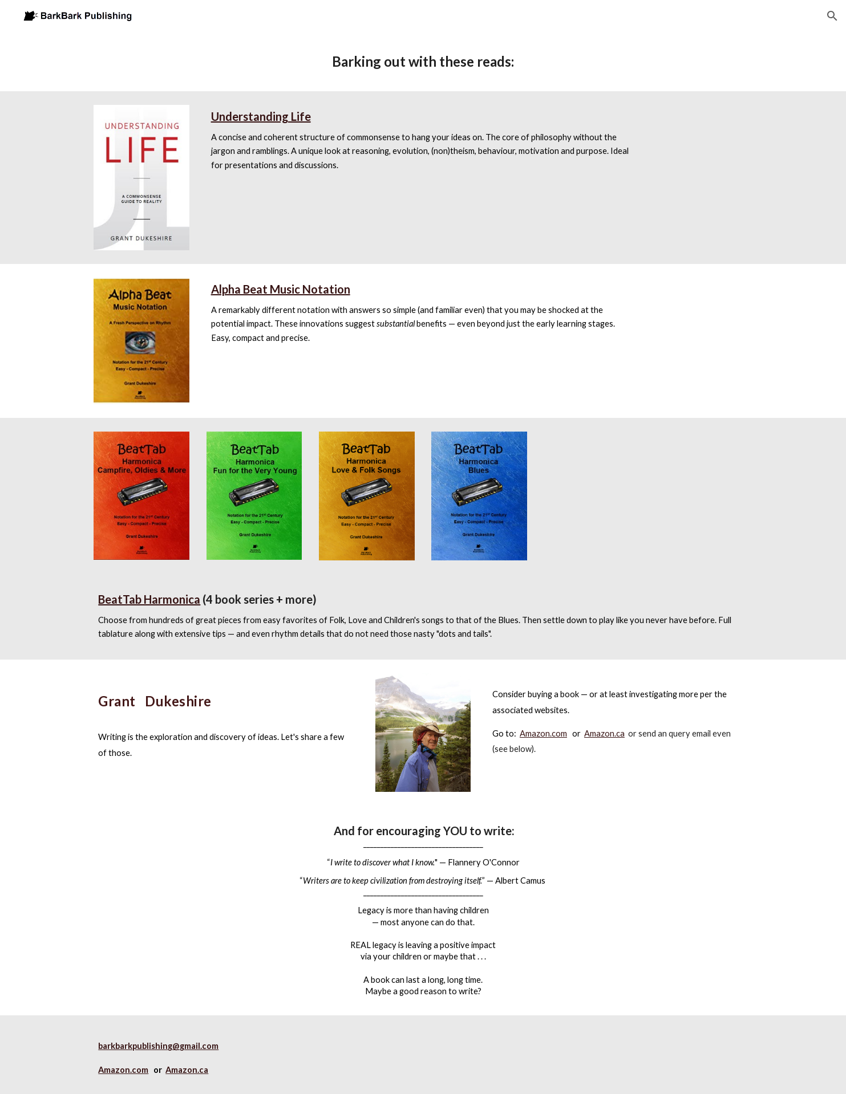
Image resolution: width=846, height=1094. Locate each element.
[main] (423, 62)
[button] (832, 16)
